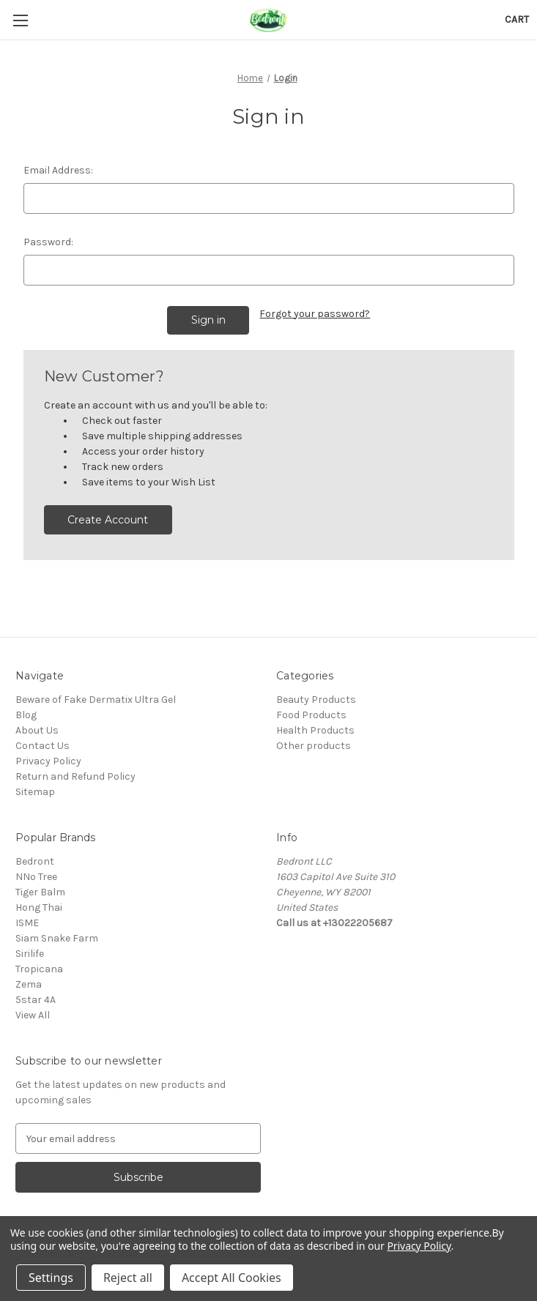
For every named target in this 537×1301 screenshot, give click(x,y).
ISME (27, 923)
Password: (48, 242)
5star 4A (35, 1000)
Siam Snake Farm (56, 938)
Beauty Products (316, 699)
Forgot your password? (314, 313)
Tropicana (39, 969)
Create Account (107, 519)
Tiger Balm (40, 892)
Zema (28, 984)
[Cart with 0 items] (517, 19)
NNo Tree (36, 877)
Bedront (34, 861)
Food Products (311, 715)
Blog (26, 715)
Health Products (315, 730)
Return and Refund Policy (75, 776)
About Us (37, 730)
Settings (51, 1278)
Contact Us (42, 745)
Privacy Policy (48, 761)
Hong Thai (38, 907)
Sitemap (35, 792)
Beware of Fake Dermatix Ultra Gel (95, 699)
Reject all (127, 1278)
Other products (313, 745)
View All (32, 1015)
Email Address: (58, 170)
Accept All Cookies (231, 1278)
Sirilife (29, 953)
